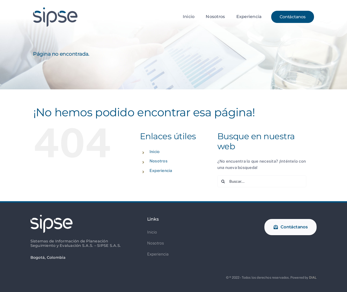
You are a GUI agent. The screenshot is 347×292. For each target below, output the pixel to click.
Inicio (155, 151)
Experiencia (161, 170)
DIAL (313, 277)
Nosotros (159, 161)
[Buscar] (223, 181)
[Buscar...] (261, 181)
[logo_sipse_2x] (55, 9)
